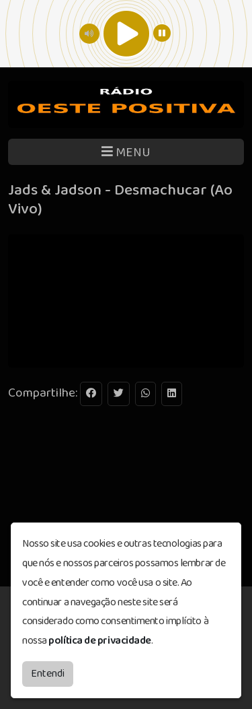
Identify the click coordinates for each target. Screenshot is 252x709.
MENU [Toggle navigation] (126, 152)
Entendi (48, 673)
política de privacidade (99, 640)
